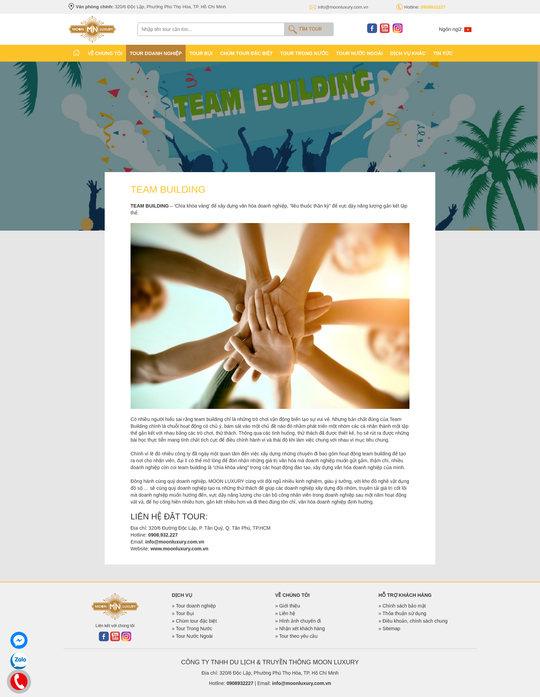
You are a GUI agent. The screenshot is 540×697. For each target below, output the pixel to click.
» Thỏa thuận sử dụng (402, 613)
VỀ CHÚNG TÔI (105, 53)
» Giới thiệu (287, 606)
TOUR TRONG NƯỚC (304, 53)
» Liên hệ (285, 613)
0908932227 (240, 683)
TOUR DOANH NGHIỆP (156, 53)
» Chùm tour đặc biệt (194, 621)
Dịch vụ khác (408, 53)
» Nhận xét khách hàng (300, 628)
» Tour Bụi (183, 613)
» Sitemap (389, 628)
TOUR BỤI (200, 53)
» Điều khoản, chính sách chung (412, 621)
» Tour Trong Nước (192, 628)
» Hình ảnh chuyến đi (298, 621)
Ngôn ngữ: (455, 29)
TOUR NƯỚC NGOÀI (359, 53)
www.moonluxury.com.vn (179, 548)
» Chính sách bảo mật (402, 606)
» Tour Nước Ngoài (192, 636)
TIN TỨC (443, 53)
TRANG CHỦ (76, 53)
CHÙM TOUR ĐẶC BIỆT (246, 53)
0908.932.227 (163, 535)
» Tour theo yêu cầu (296, 636)
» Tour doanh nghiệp (194, 606)
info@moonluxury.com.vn (343, 7)
